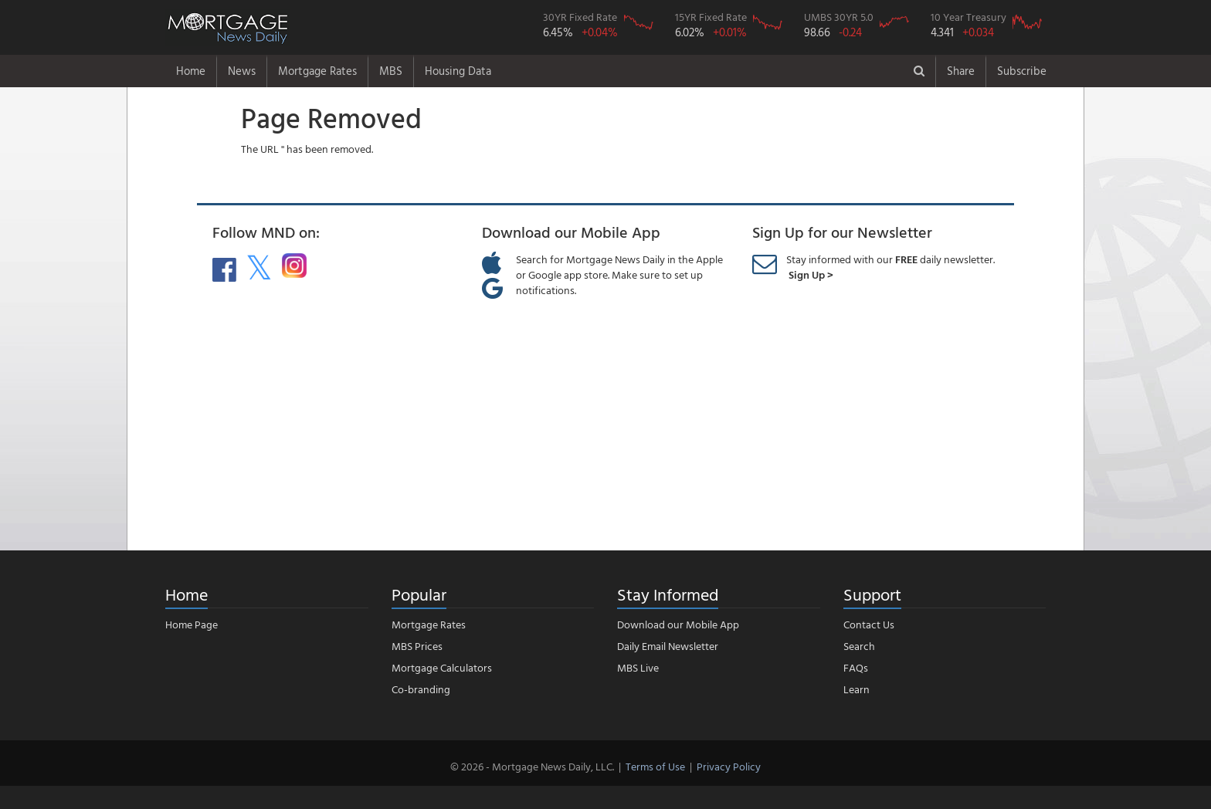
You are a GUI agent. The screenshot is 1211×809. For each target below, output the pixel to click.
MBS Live (638, 667)
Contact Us (868, 624)
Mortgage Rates (317, 71)
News (242, 71)
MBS (390, 71)
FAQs (855, 667)
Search (859, 646)
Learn (856, 689)
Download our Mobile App (678, 624)
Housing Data (458, 71)
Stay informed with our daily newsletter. (890, 267)
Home (190, 71)
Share (961, 71)
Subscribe (1021, 71)
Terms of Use (655, 766)
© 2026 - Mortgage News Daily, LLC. (532, 766)
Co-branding (421, 689)
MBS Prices (417, 646)
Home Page (191, 624)
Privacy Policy (729, 766)
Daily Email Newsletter (667, 646)
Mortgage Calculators (442, 667)
